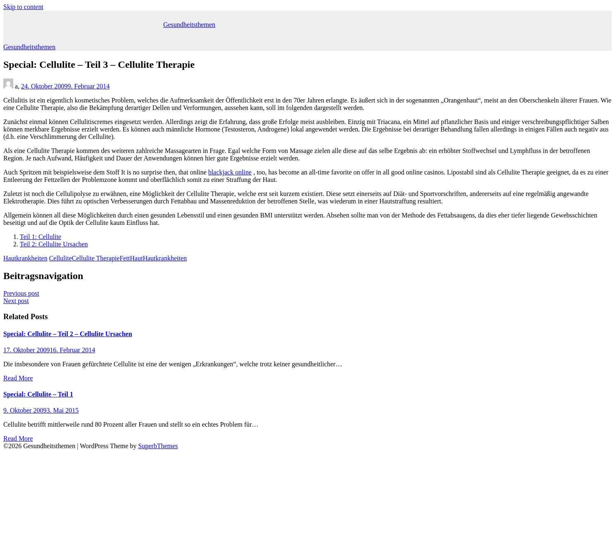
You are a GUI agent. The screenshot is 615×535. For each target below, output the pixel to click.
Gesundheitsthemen (189, 24)
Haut (136, 258)
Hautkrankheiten (25, 258)
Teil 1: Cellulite (40, 236)
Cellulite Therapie (96, 258)
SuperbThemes (158, 445)
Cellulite (60, 258)
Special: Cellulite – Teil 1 (38, 394)
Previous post (21, 293)
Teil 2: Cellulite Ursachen (54, 244)
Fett (124, 258)
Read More (18, 378)
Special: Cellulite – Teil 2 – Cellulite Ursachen (67, 333)
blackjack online (230, 172)
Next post (16, 300)
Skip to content (23, 6)
